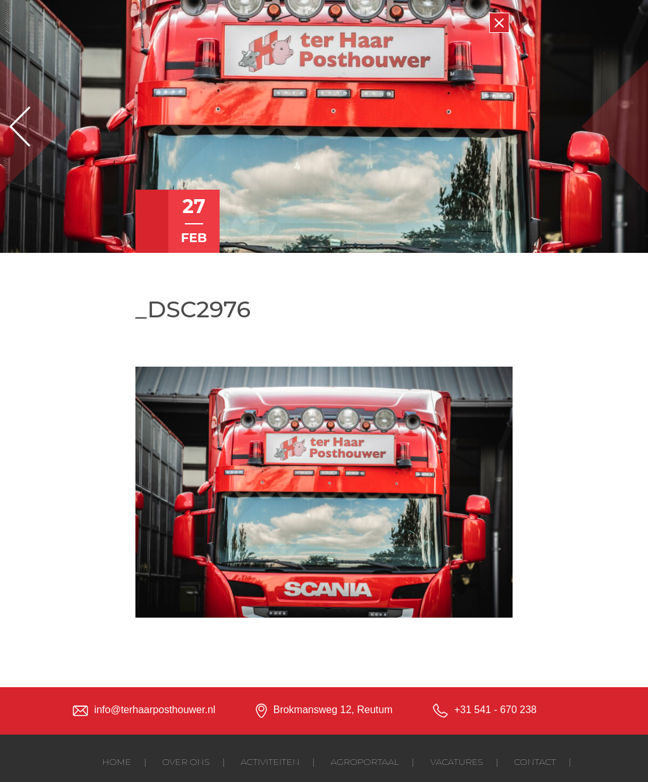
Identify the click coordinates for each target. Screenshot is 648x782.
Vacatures (456, 761)
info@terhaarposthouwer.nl (154, 709)
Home (116, 761)
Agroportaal (365, 761)
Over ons (185, 761)
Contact (535, 761)
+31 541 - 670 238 (495, 709)
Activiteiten (269, 761)
